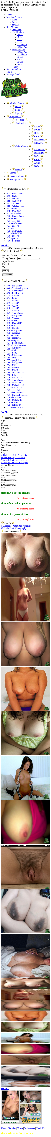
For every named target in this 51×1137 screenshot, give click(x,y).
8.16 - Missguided (14, 330)
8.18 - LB (11, 325)
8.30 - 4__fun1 (13, 305)
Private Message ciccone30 (13, 457)
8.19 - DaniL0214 (14, 323)
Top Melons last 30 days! (15, 189)
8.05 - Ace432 (13, 335)
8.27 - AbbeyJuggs (15, 313)
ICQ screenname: (8, 485)
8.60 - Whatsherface (15, 206)
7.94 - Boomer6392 (15, 343)
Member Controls (14, 17)
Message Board (13, 74)
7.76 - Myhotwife (14, 400)
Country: (5, 450)
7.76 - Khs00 (12, 402)
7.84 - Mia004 (13, 367)
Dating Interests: (9, 258)
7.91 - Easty (12, 353)
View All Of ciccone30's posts (14, 460)
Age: (3, 420)
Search (10, 72)
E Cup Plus (22, 47)
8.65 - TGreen (13, 203)
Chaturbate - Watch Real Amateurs (16, 526)
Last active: (6, 425)
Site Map (12, 1128)
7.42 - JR (10, 228)
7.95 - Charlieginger (15, 216)
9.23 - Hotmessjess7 (15, 193)
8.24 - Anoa (12, 320)
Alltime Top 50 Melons (14, 281)
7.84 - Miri (11, 365)
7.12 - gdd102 (13, 238)
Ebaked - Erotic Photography (13, 528)
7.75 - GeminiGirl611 (16, 407)
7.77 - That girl (13, 221)
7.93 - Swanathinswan (16, 345)
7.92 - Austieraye (14, 348)
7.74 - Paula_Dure (14, 223)
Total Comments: (8, 445)
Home (9, 15)
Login (14, 22)
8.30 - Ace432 (13, 308)
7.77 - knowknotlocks (16, 392)
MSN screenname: (9, 480)
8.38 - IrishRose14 (15, 293)
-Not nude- (16, 29)
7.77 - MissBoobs (14, 387)
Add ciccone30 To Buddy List (14, 455)
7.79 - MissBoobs (14, 377)
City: (3, 430)
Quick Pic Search (12, 251)
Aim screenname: (8, 475)
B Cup (20, 37)
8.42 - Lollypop (13, 208)
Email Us (40, 1128)
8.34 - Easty (12, 298)
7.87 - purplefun (14, 360)
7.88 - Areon (12, 218)
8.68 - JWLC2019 (14, 201)
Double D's (22, 44)
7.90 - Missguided (14, 355)
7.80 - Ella (11, 375)
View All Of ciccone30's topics (14, 462)
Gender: (6, 255)
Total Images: (7, 435)
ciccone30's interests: (10, 465)
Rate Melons (12, 27)
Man (14, 255)
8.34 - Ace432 (13, 295)
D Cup (20, 39)
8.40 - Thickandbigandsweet (19, 288)
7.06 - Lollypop (13, 241)
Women (26, 255)
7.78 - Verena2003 (14, 382)
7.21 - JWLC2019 (14, 233)
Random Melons (14, 69)
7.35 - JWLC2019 (14, 231)
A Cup (20, 34)
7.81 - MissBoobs (14, 370)
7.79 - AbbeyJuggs (15, 380)
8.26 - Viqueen (13, 318)
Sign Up (15, 24)
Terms (20, 1128)
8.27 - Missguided (14, 315)
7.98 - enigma (12, 340)
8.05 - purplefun (14, 338)
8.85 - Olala (12, 196)
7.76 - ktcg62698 (14, 397)
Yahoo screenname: (9, 470)
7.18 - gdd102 (13, 236)
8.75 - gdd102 (13, 198)
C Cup (20, 42)
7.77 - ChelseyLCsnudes (17, 395)
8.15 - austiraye (13, 333)
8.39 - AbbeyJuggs (15, 290)
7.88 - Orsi (11, 358)
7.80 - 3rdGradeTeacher (17, 372)
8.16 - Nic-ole (13, 328)
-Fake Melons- (18, 49)
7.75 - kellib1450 (14, 405)
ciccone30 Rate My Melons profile (19, 418)
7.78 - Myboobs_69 (15, 385)
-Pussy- (15, 67)
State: (3, 440)
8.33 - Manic (12, 300)
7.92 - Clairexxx (14, 350)
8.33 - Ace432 (13, 303)
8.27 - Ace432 (13, 310)
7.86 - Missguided (14, 362)
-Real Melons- (18, 32)
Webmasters (29, 1128)
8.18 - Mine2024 (14, 211)
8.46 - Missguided (14, 286)
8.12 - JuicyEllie (14, 213)
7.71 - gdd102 (13, 226)
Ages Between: (9, 261)
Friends (7, 523)
